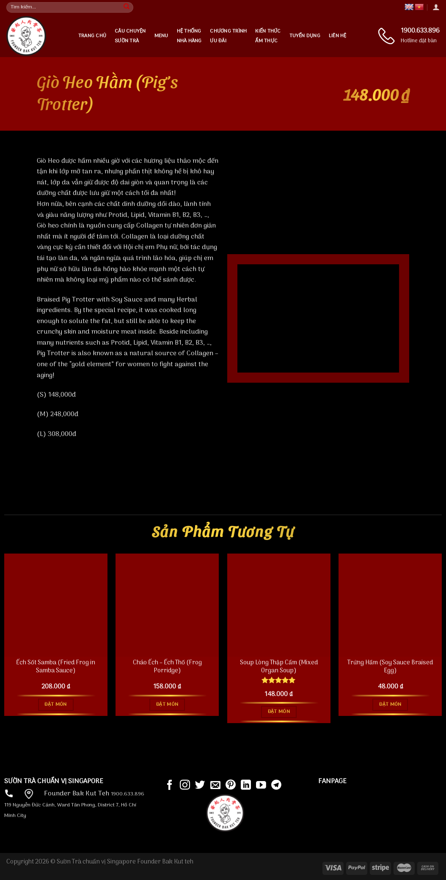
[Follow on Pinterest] (231, 785)
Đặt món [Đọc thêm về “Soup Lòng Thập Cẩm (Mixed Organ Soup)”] (279, 712)
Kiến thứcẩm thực (268, 36)
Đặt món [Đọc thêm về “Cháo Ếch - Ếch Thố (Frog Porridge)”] (167, 704)
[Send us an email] (215, 785)
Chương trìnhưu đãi (228, 36)
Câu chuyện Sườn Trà (130, 36)
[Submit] (126, 7)
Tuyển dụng (304, 36)
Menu (161, 36)
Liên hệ (338, 36)
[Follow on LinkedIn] (246, 785)
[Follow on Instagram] (185, 785)
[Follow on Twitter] (200, 785)
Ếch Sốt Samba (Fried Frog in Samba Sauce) (55, 667)
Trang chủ (92, 36)
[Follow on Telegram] (276, 785)
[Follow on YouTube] (261, 785)
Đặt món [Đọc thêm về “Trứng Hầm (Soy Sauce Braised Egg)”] (390, 704)
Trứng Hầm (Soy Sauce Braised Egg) (390, 667)
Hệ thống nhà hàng (189, 36)
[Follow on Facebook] (170, 785)
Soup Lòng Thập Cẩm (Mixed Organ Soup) (279, 667)
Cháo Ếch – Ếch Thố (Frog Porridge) (167, 667)
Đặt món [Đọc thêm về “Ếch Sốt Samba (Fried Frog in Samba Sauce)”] (55, 704)
